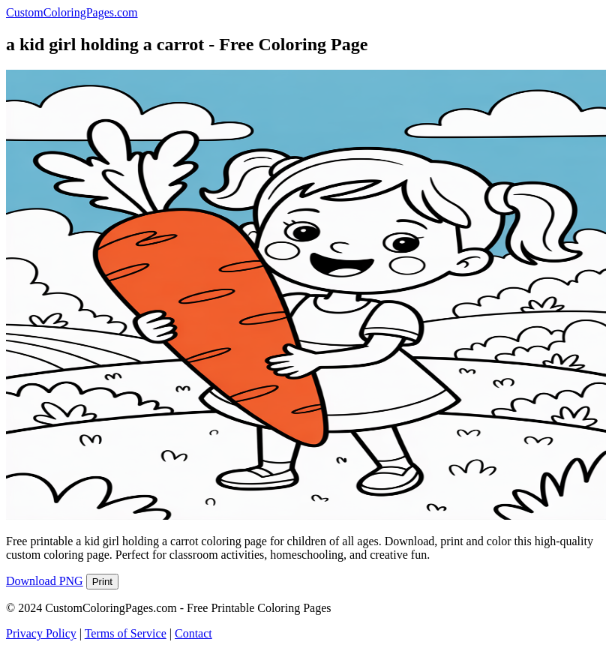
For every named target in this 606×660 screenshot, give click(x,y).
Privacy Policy (41, 633)
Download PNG (44, 580)
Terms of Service (125, 633)
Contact (193, 633)
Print (102, 581)
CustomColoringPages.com (72, 12)
